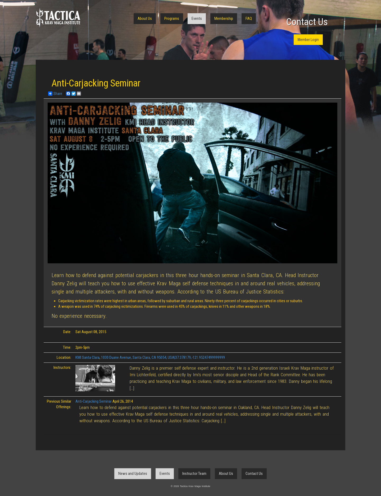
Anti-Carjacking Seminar (93, 401)
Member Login (308, 40)
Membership (223, 18)
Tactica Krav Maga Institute (58, 18)
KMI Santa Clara (87, 357)
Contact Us (307, 21)
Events (197, 18)
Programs (171, 18)
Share (55, 93)
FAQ (249, 18)
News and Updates (132, 473)
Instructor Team (194, 473)
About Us (145, 18)
